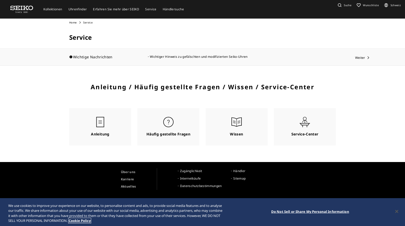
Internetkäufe (190, 178)
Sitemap (239, 178)
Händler (239, 171)
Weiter (360, 57)
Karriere (127, 179)
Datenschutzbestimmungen (201, 186)
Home (73, 22)
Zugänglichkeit (191, 171)
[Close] (396, 211)
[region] (202, 212)
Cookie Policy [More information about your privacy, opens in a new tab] (80, 220)
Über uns (128, 172)
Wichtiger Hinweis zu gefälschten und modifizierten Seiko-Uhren (199, 56)
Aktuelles (128, 186)
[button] (344, 5)
